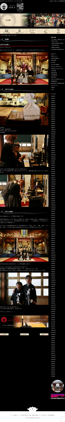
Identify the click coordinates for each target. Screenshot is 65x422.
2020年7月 (53, 240)
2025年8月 (53, 112)
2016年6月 (53, 342)
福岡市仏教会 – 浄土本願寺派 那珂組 (57, 83)
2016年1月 (53, 353)
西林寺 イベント (54, 56)
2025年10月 (53, 108)
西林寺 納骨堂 (53, 60)
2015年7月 (53, 365)
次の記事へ (44, 334)
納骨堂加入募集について (58, 31)
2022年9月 (53, 186)
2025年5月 (53, 119)
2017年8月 (53, 313)
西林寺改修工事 (54, 72)
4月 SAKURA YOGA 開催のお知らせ (57, 49)
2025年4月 (53, 121)
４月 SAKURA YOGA (55, 45)
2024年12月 (53, 129)
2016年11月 (53, 332)
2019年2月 (53, 275)
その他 (9, 35)
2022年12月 (53, 179)
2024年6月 (53, 142)
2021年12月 (53, 204)
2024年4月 (53, 146)
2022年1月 (53, 202)
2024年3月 (53, 148)
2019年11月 (53, 257)
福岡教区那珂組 (54, 81)
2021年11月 (53, 206)
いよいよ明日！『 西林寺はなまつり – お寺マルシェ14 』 (58, 40)
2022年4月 (53, 196)
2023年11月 (53, 156)
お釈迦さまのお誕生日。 (55, 47)
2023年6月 (53, 167)
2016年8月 (53, 338)
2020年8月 (53, 238)
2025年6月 (53, 117)
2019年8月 (53, 263)
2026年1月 (53, 102)
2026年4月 (53, 96)
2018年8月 (53, 288)
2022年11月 (53, 181)
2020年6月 (53, 242)
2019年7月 (53, 265)
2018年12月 (53, 280)
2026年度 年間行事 (32, 31)
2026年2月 (53, 100)
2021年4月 (53, 221)
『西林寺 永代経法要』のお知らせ (57, 43)
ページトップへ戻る (32, 408)
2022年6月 (53, 192)
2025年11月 (53, 106)
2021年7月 (53, 215)
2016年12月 (53, 330)
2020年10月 (53, 234)
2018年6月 (53, 292)
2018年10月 (53, 284)
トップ (6, 31)
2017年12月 (53, 305)
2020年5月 (53, 244)
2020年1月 (53, 252)
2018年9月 (53, 286)
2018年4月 (53, 296)
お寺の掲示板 (53, 70)
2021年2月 (53, 225)
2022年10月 (53, 183)
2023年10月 (53, 158)
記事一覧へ (24, 334)
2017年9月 (53, 311)
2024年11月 (53, 131)
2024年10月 (53, 133)
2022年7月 (53, 190)
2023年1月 (53, 177)
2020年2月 (53, 250)
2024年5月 (53, 144)
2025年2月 (53, 125)
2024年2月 (53, 150)
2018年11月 (53, 282)
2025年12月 (53, 104)
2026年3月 (53, 98)
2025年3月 (53, 123)
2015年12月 (53, 355)
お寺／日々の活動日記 (55, 64)
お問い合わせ (44, 415)
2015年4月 (53, 371)
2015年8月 (53, 363)
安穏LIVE (53, 87)
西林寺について (19, 31)
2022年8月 (53, 188)
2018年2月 (53, 300)
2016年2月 (53, 351)
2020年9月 (53, 236)
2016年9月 (53, 336)
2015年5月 (53, 369)
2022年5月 (53, 194)
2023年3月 (53, 173)
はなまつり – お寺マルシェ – (56, 66)
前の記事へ (4, 334)
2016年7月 (53, 340)
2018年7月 (53, 290)
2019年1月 (53, 277)
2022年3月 (53, 198)
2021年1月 (53, 227)
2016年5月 (53, 344)
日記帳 (45, 31)
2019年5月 (53, 269)
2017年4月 (53, 321)
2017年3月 (53, 323)
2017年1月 (53, 328)
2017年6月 (53, 317)
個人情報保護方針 (51, 415)
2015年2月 (53, 376)
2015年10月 (53, 359)
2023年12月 (53, 154)
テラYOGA (53, 62)
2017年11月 (53, 307)
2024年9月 (53, 135)
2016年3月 (53, 348)
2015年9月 (53, 361)
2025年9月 (53, 110)
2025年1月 (53, 127)
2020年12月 (53, 229)
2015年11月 (53, 357)
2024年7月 (53, 140)
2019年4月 (53, 271)
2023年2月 (53, 175)
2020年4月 (53, 246)
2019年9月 (53, 261)
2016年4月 (53, 346)
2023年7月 (53, 165)
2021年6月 (53, 217)
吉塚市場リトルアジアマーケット (57, 68)
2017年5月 (53, 319)
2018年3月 (53, 298)
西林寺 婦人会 (53, 76)
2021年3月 (53, 223)
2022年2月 (53, 200)
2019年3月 (53, 273)
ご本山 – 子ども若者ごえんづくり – (57, 79)
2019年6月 (53, 267)
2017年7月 (53, 315)
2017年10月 (53, 309)
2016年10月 (53, 334)
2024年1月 (53, 152)
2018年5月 (53, 294)
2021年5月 (53, 219)
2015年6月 (53, 367)
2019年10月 (53, 259)
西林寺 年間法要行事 (55, 58)
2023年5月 (53, 169)
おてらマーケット (54, 85)
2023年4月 (53, 171)
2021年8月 (53, 213)
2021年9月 (53, 211)
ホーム (2, 35)
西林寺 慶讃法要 (54, 74)
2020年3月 (53, 248)
